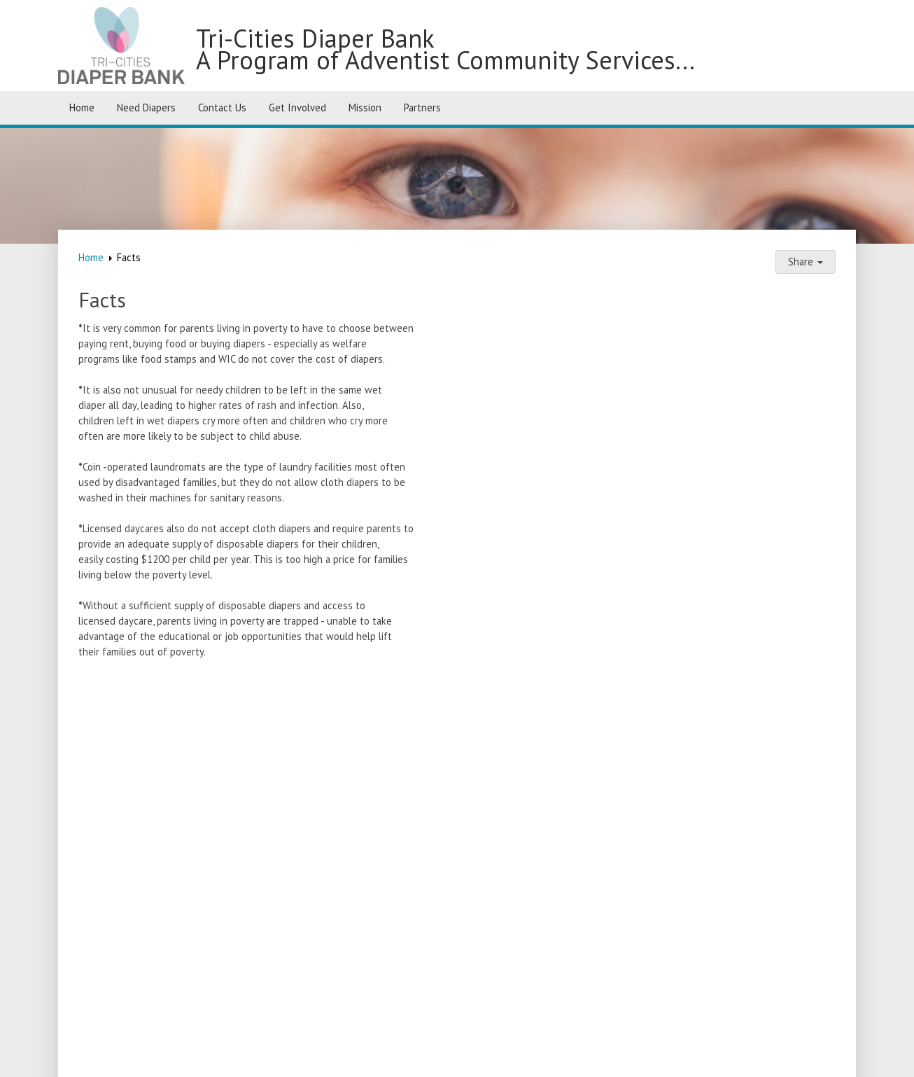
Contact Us (222, 107)
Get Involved (297, 107)
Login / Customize (593, 1058)
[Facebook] (835, 1013)
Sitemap (508, 1058)
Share (805, 261)
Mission (365, 107)
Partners (422, 107)
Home (81, 107)
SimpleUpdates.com (380, 1058)
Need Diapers (146, 107)
